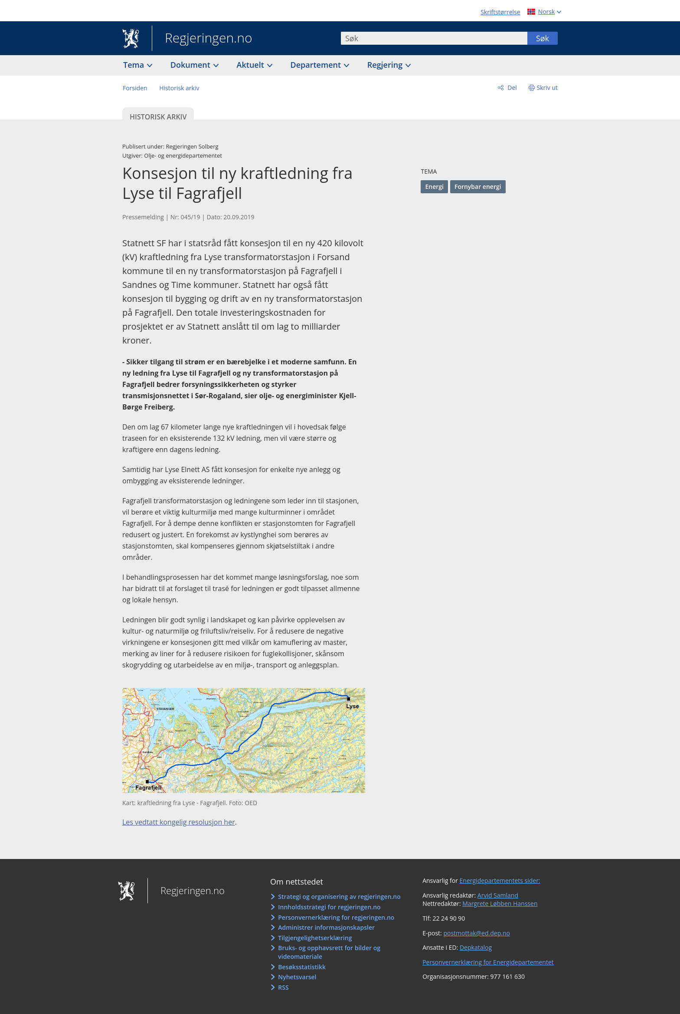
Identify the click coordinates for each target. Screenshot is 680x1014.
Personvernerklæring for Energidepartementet (488, 962)
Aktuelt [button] (251, 64)
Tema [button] (134, 64)
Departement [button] (317, 64)
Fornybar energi (477, 186)
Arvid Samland (497, 895)
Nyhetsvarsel (297, 977)
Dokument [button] (191, 64)
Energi (434, 186)
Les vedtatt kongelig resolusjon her (178, 822)
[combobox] (434, 38)
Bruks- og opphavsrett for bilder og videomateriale (329, 952)
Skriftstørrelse (500, 12)
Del (511, 87)
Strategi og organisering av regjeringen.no (339, 896)
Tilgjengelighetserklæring (315, 938)
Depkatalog (476, 947)
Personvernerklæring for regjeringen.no (336, 917)
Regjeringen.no (202, 39)
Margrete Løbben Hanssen (499, 903)
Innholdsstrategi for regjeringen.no (329, 907)
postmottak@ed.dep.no (476, 933)
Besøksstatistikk (302, 967)
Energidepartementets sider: (500, 880)
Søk (542, 38)
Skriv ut (547, 87)
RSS (283, 987)
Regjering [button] (386, 64)
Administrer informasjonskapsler (326, 927)
